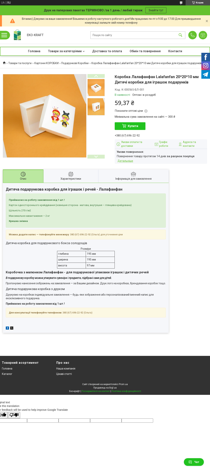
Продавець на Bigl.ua (105, 387)
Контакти (175, 51)
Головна (34, 51)
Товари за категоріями (65, 51)
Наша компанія (65, 368)
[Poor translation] (14, 415)
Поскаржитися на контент (96, 391)
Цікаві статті (64, 373)
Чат (193, 462)
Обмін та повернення (145, 51)
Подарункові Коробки (75, 63)
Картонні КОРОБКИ (46, 63)
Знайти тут (156, 10)
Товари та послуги (20, 63)
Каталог (7, 373)
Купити (133, 126)
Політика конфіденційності (126, 391)
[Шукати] (180, 35)
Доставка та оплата (107, 51)
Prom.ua (123, 384)
